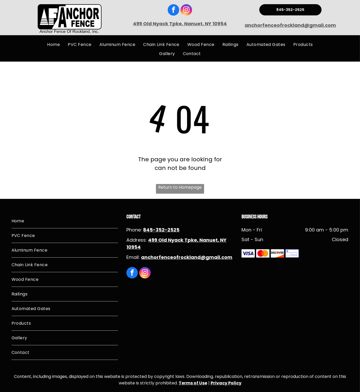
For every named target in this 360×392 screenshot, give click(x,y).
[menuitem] (53, 44)
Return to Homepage (180, 187)
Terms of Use (193, 383)
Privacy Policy (226, 383)
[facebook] (173, 10)
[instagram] (186, 10)
